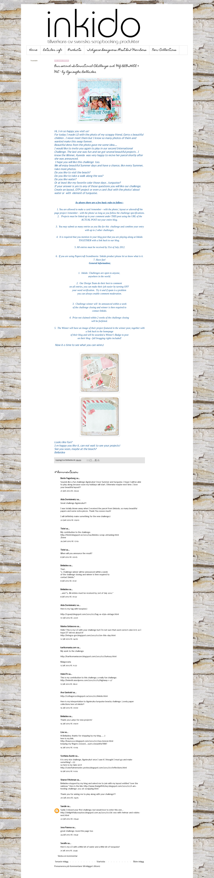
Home (33, 50)
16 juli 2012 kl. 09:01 (69, 724)
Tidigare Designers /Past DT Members (116, 50)
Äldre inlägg (138, 862)
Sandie (63, 806)
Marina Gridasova (68, 626)
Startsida (101, 862)
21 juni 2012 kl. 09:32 (69, 491)
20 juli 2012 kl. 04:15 (69, 798)
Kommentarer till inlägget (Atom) (85, 866)
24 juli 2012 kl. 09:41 (69, 835)
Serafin (63, 843)
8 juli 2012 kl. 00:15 (68, 557)
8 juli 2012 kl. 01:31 (68, 581)
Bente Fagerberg (68, 478)
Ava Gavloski (66, 693)
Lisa (62, 732)
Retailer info (52, 50)
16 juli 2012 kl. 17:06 (69, 748)
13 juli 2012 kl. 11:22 (68, 666)
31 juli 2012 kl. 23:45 (69, 851)
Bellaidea (64, 566)
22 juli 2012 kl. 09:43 (69, 819)
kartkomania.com (68, 648)
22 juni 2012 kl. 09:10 (69, 520)
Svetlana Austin (67, 756)
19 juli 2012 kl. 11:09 (69, 771)
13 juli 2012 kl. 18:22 (68, 684)
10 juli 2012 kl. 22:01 (69, 618)
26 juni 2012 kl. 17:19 (69, 541)
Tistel (62, 529)
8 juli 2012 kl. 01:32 (68, 597)
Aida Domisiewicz (68, 500)
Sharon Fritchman (68, 780)
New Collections (164, 50)
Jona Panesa (66, 828)
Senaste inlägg (61, 862)
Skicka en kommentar (68, 856)
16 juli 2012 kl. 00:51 (69, 708)
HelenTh (64, 674)
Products (74, 50)
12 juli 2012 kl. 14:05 (69, 639)
